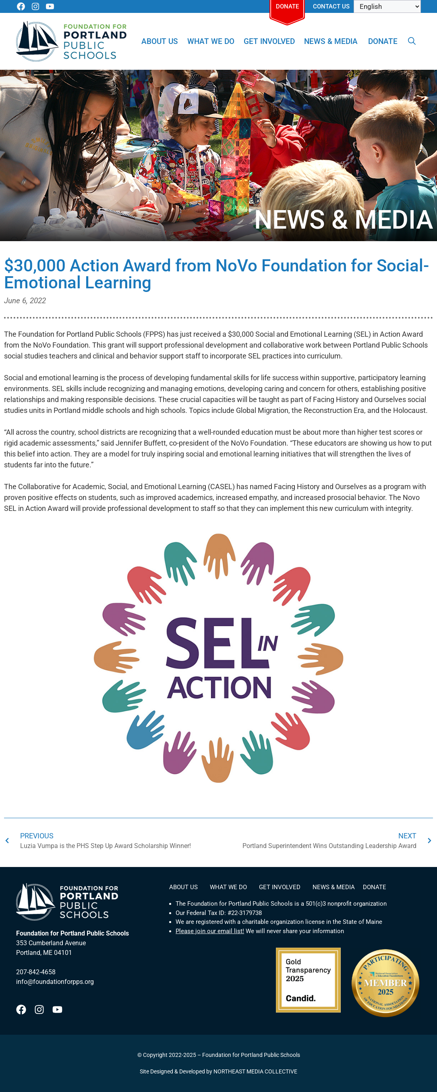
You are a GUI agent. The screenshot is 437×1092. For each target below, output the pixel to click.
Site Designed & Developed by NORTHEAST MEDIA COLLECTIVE (218, 1071)
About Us (159, 41)
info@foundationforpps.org (55, 982)
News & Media (331, 41)
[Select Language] (387, 6)
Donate (287, 6)
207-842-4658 (36, 972)
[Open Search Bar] (412, 41)
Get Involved (269, 41)
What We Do (210, 41)
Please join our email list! (210, 931)
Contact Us (331, 6)
